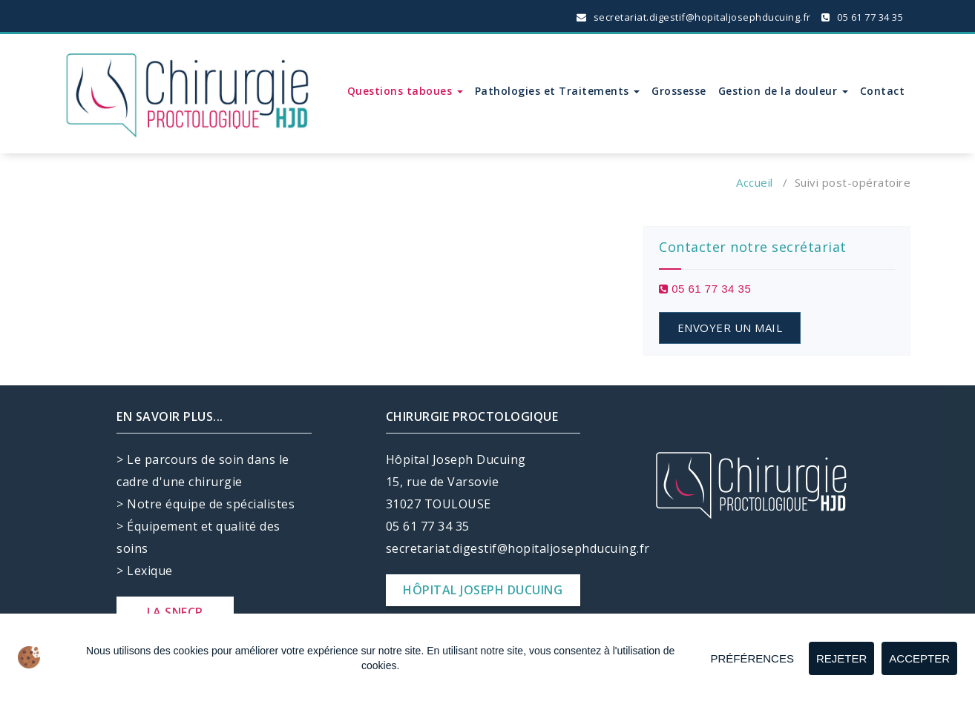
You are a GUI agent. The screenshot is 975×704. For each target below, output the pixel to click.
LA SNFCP (175, 612)
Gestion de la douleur (783, 91)
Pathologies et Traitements (557, 91)
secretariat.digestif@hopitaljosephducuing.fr (694, 17)
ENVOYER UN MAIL (730, 327)
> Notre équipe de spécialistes (205, 504)
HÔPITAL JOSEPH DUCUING (482, 590)
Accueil (754, 182)
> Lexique (144, 570)
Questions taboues (405, 91)
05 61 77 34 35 (862, 17)
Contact (882, 91)
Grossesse (678, 91)
